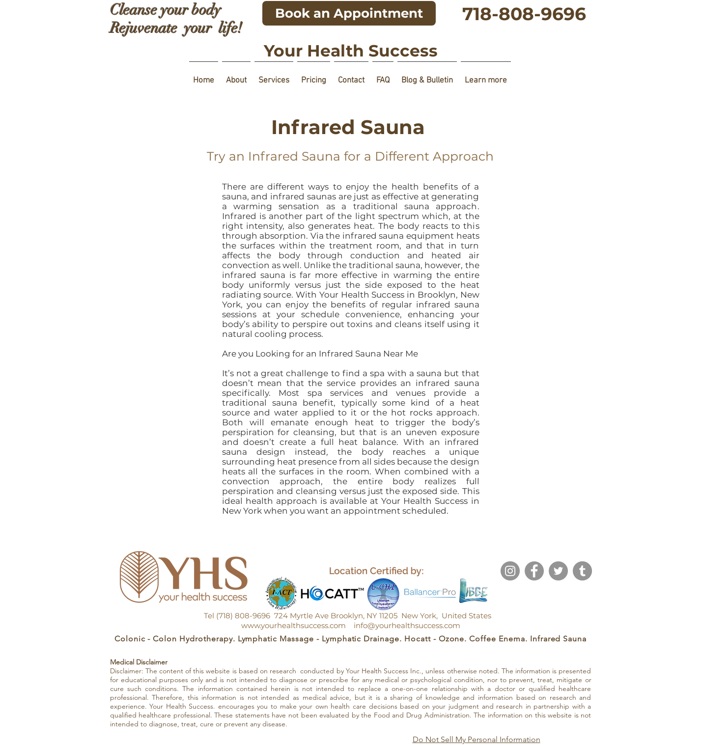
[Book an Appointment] (349, 13)
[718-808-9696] (524, 14)
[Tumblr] (582, 570)
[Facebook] (534, 570)
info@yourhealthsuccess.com (407, 625)
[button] (236, 76)
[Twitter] (558, 570)
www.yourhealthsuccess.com (293, 625)
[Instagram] (510, 570)
